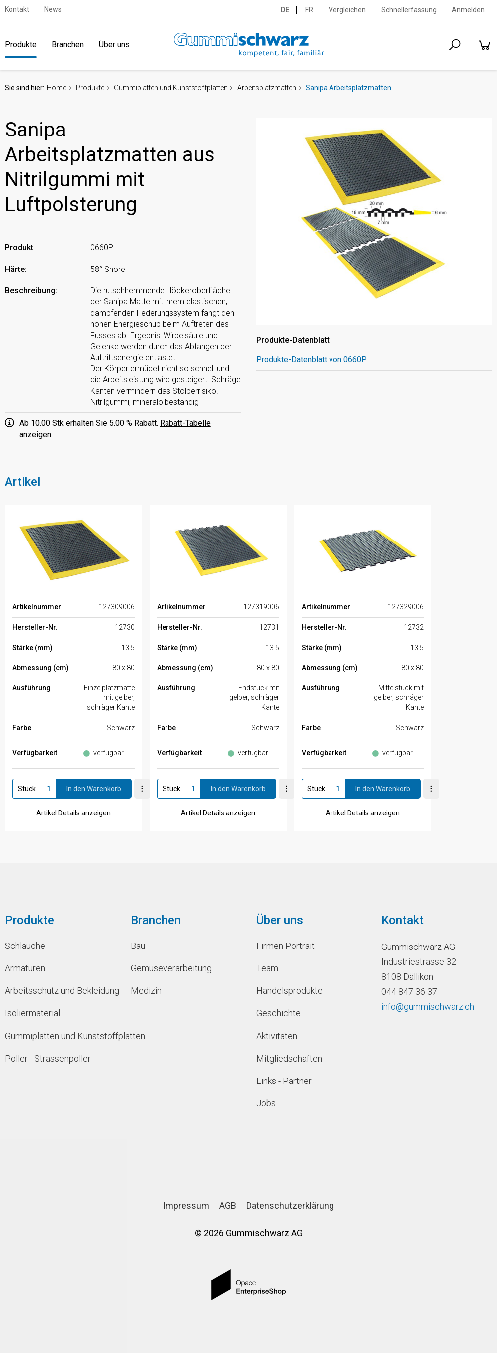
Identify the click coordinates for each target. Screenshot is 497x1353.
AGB (227, 1205)
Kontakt (17, 9)
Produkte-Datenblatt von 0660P (311, 359)
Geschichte (278, 1013)
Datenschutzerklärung (290, 1205)
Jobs (266, 1103)
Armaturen (25, 968)
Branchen (68, 44)
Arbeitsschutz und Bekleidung (60, 990)
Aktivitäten (276, 1036)
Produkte (21, 44)
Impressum (186, 1205)
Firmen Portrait (285, 946)
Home (56, 88)
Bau (138, 946)
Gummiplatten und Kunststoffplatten (171, 88)
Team (267, 968)
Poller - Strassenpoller (48, 1058)
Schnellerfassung (409, 10)
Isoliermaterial (32, 1013)
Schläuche (25, 946)
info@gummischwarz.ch (427, 1006)
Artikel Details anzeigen (73, 813)
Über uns (114, 44)
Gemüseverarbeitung (171, 968)
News (53, 9)
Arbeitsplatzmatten (266, 88)
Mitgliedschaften (289, 1058)
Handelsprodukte (289, 990)
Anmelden (468, 10)
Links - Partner (284, 1081)
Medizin (146, 990)
